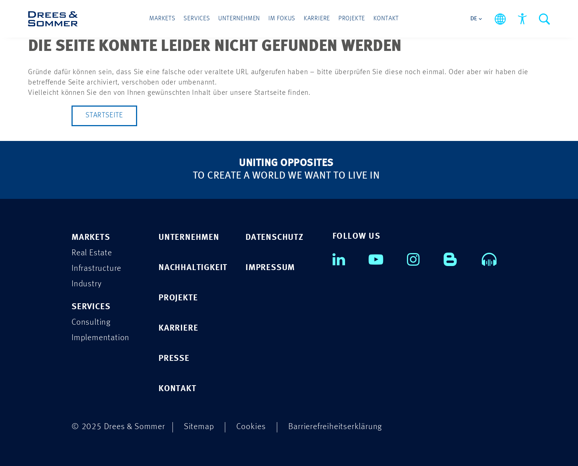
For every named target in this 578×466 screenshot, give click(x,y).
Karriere (316, 19)
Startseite (104, 116)
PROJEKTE (178, 298)
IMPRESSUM (270, 268)
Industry (86, 284)
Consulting (91, 322)
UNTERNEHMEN (189, 238)
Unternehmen (239, 19)
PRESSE (174, 359)
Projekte (351, 19)
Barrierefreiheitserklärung (335, 426)
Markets (163, 19)
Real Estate (92, 253)
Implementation (100, 338)
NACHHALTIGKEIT (193, 268)
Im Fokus (281, 19)
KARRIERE (178, 328)
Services (197, 19)
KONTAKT (177, 389)
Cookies (251, 426)
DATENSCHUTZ (274, 238)
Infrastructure (96, 269)
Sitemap (199, 426)
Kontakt (385, 19)
